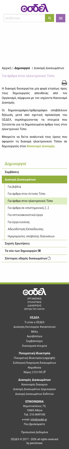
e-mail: (34, 419)
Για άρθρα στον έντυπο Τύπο (26, 193)
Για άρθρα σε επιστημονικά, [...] (28, 208)
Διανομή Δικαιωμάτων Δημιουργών (34, 389)
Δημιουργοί (22, 68)
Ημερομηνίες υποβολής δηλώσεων (31, 236)
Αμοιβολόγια (34, 336)
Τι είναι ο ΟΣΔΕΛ (34, 322)
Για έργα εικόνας (19, 222)
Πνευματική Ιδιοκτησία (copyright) (34, 358)
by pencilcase (34, 443)
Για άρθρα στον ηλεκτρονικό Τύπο (30, 201)
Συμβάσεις (12, 172)
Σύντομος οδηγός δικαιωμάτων (27, 258)
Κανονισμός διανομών (34, 384)
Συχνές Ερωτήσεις (17, 243)
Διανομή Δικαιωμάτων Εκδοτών (34, 394)
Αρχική (6, 68)
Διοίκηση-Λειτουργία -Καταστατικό (34, 327)
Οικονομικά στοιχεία (34, 345)
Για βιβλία (14, 186)
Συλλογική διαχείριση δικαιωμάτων (34, 362)
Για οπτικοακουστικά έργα (25, 215)
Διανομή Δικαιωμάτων (20, 179)
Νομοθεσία (34, 367)
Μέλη (34, 331)
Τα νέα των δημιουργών (23, 251)
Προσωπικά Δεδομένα (34, 432)
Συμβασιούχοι (34, 341)
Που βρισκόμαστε (34, 424)
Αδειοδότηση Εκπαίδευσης (26, 229)
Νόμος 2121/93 (34, 372)
